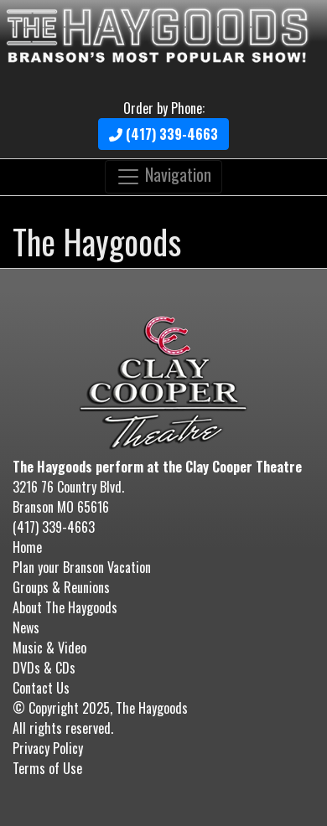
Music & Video (49, 648)
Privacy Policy (48, 748)
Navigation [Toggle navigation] (163, 175)
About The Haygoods (65, 607)
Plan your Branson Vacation (82, 567)
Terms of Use (47, 768)
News (26, 627)
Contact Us (41, 688)
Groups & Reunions (61, 587)
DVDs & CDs (44, 668)
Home (27, 547)
